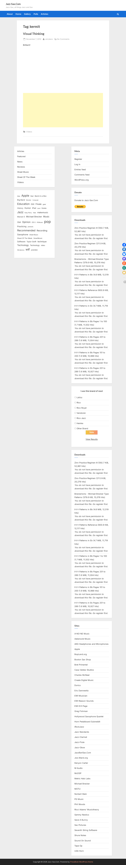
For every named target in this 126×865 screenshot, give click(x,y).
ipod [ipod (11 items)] (38, 208)
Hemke (80, 423)
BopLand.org (80, 654)
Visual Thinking (33, 33)
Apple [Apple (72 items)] (25, 195)
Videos (29, 132)
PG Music (79, 799)
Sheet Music (23, 172)
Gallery (27, 14)
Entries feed (80, 169)
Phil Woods (79, 804)
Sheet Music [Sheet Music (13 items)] (33, 235)
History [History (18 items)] (20, 208)
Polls (36, 14)
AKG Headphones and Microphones (91, 644)
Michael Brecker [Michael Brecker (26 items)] (34, 216)
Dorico (77, 685)
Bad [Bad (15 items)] (32, 196)
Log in (77, 164)
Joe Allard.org (81, 758)
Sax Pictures (80, 825)
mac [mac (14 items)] (34, 213)
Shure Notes (80, 835)
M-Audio (78, 768)
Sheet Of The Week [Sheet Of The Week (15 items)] (24, 238)
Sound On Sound (82, 840)
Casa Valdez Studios (84, 670)
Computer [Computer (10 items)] (35, 200)
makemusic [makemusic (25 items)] (42, 212)
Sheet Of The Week (26, 177)
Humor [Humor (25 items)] (27, 208)
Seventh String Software (85, 830)
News (20, 161)
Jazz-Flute (79, 742)
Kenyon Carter (81, 763)
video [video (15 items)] (43, 245)
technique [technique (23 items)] (42, 241)
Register (78, 159)
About (10, 14)
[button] (124, 245)
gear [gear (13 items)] (44, 204)
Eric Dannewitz (81, 690)
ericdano (49, 39)
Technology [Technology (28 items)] (23, 245)
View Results (92, 439)
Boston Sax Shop (82, 659)
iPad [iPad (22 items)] (34, 208)
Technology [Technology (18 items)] (35, 245)
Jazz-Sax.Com (13, 3)
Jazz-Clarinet (80, 737)
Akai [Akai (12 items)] (18, 196)
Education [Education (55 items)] (23, 203)
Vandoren (81, 413)
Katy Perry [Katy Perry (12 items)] (28, 213)
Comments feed (81, 174)
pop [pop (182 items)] (47, 221)
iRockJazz (79, 727)
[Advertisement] (63, 110)
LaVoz (79, 397)
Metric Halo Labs (82, 778)
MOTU (77, 789)
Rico (79, 402)
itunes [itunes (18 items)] (44, 208)
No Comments (63, 39)
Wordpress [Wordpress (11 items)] (20, 250)
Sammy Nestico (81, 814)
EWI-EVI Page (80, 706)
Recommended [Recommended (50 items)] (26, 230)
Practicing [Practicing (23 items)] (21, 226)
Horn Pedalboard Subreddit (87, 721)
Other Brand (82, 428)
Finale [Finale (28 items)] (38, 204)
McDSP (77, 773)
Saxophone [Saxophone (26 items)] (22, 234)
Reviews (21, 167)
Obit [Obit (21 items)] (19, 222)
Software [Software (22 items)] (21, 241)
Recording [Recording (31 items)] (42, 230)
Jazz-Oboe (79, 747)
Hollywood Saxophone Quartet (88, 716)
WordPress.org (81, 180)
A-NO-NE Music (81, 633)
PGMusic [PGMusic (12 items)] (40, 222)
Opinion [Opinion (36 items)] (26, 222)
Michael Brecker (82, 783)
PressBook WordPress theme (81, 862)
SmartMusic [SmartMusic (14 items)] (37, 238)
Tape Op (78, 846)
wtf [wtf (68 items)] (28, 249)
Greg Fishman (81, 711)
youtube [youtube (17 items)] (34, 250)
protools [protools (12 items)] (30, 227)
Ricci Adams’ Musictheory (86, 809)
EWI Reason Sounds (84, 701)
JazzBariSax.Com (82, 752)
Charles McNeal (81, 675)
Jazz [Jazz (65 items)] (20, 212)
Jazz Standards (81, 732)
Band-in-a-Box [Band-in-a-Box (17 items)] (41, 196)
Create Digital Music (84, 680)
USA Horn (79, 851)
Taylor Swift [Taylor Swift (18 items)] (31, 242)
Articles (44, 14)
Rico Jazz (81, 418)
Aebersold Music (82, 639)
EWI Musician (80, 696)
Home (18, 14)
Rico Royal (82, 408)
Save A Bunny (81, 820)
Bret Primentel (81, 664)
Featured (21, 156)
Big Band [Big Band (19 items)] (21, 200)
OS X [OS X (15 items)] (34, 222)
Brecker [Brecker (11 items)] (28, 200)
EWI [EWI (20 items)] (32, 204)
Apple (77, 649)
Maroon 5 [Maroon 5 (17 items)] (21, 217)
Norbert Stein (80, 794)
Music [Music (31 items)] (46, 216)
